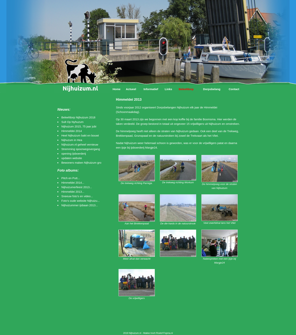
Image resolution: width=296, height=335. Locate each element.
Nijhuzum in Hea (71, 140)
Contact (234, 89)
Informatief (150, 89)
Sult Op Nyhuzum (72, 121)
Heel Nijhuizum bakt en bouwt (80, 135)
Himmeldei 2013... (72, 191)
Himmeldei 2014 (71, 131)
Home (116, 89)
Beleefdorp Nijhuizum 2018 (78, 117)
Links (168, 89)
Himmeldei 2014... (72, 182)
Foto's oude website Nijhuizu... (80, 200)
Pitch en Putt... (70, 178)
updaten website (71, 158)
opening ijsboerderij (73, 153)
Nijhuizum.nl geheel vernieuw (79, 144)
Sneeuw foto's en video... (77, 196)
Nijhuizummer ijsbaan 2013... (79, 205)
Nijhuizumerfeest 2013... (76, 187)
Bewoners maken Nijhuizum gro (81, 162)
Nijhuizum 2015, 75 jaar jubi (78, 126)
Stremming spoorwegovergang (80, 149)
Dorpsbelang (211, 89)
